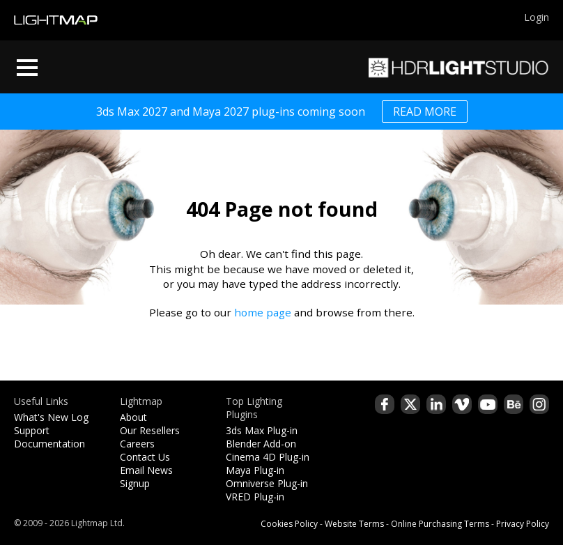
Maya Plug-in (255, 470)
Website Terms (354, 524)
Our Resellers (150, 430)
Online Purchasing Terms (440, 524)
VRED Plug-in (255, 496)
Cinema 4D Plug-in (267, 456)
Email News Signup (146, 476)
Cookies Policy (289, 524)
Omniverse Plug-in (267, 483)
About (133, 417)
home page (262, 312)
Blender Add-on (261, 443)
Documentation (49, 443)
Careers (137, 443)
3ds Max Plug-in (262, 430)
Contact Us (145, 456)
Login (536, 17)
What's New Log (51, 417)
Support (31, 430)
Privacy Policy (522, 524)
